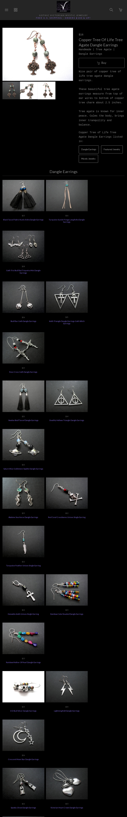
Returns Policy (36, 764)
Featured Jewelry (112, 149)
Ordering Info (16, 764)
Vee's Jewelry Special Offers (63, 764)
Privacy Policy (110, 764)
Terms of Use (55, 769)
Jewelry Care (90, 764)
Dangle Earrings (88, 149)
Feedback (73, 769)
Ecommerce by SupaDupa (67, 802)
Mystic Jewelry (88, 158)
